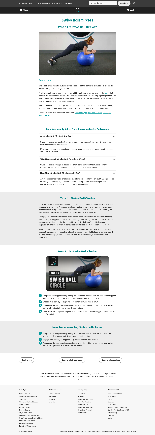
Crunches (47, 115)
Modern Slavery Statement (117, 407)
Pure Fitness (82, 413)
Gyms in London (25, 405)
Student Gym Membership (28, 396)
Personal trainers (25, 410)
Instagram (52, 399)
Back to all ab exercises (72, 360)
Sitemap (111, 415)
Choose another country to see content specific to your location (45, 3)
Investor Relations (84, 402)
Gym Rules (112, 396)
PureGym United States (27, 426)
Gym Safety (112, 405)
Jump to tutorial (45, 80)
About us (81, 394)
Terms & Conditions (115, 394)
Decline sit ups (81, 113)
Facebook (52, 396)
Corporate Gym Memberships (29, 415)
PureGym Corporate (85, 399)
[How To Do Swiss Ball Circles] (77, 273)
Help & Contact (54, 394)
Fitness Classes (24, 407)
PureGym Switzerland (27, 421)
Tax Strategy (112, 413)
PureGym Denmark (26, 423)
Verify (110, 418)
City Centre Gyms (25, 413)
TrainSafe (22, 399)
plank (107, 93)
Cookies (111, 402)
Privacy (110, 399)
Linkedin (52, 402)
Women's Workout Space (28, 402)
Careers (81, 396)
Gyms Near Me (24, 394)
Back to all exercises (111, 360)
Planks (105, 113)
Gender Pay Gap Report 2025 (118, 410)
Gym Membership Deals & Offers (31, 418)
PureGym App (83, 405)
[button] (77, 136)
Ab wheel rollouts (95, 113)
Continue (124, 3)
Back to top (27, 360)
